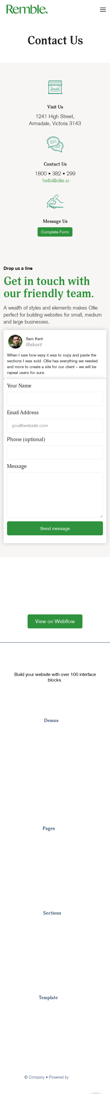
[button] (102, 9)
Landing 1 (55, 731)
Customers (55, 851)
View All (52, 897)
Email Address (23, 412)
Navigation (55, 924)
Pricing (50, 839)
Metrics (51, 970)
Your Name (19, 385)
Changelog (51, 1043)
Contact (51, 874)
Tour (43, 1008)
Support (48, 1055)
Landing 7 (55, 801)
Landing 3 (55, 755)
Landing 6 (55, 790)
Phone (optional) (26, 439)
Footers (52, 947)
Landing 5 (55, 778)
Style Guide (52, 1020)
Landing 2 (55, 743)
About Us (53, 862)
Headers (52, 935)
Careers (52, 886)
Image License (55, 1032)
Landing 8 (55, 813)
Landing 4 (55, 766)
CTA (48, 959)
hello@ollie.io (55, 180)
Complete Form (55, 232)
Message (17, 466)
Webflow (78, 1077)
